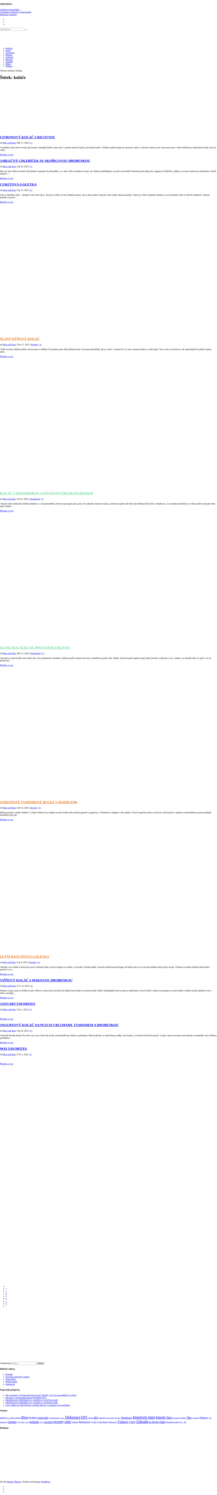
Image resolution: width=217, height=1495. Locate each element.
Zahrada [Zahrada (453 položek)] (142, 1422)
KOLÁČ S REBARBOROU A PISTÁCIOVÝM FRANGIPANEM (46, 493)
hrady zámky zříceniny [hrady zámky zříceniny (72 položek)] (113, 1418)
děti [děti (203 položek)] (96, 1417)
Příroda (9, 55)
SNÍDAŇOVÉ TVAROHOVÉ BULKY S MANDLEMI (38, 802)
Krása (8, 50)
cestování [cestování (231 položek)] (42, 1417)
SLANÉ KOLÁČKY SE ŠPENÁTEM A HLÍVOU (35, 647)
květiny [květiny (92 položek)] (183, 1418)
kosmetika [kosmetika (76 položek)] (176, 1418)
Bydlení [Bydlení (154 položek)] (33, 1417)
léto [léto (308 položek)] (189, 1417)
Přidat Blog (11, 1379)
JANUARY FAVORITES (17, 1003)
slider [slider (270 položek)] (67, 1422)
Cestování (10, 53)
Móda (8, 64)
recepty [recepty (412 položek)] (58, 1422)
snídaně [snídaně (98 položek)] (75, 1422)
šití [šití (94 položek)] (185, 1422)
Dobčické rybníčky (8, 14)
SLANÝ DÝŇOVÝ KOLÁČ (20, 339)
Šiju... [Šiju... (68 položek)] (181, 1422)
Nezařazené (35, 499)
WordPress (45, 1482)
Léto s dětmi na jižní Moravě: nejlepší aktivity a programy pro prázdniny (38, 1405)
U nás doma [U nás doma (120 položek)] (102, 1422)
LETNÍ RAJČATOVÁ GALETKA (24, 956)
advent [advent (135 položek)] (3, 1417)
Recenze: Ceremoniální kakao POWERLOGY (26, 1398)
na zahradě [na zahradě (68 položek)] (195, 1418)
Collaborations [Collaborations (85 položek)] (54, 1418)
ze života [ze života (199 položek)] (154, 1421)
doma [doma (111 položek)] (90, 1418)
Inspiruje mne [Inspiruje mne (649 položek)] (144, 1417)
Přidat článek (11, 1382)
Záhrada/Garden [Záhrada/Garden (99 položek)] (172, 1422)
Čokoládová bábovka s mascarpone (15, 12)
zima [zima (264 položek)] (162, 1422)
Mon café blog (9, 143)
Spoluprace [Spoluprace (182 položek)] (84, 1421)
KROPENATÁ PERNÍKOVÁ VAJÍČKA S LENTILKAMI (32, 1400)
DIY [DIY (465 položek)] (84, 1417)
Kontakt (9, 1374)
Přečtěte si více (6, 155)
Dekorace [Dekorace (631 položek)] (73, 1417)
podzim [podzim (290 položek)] (34, 1422)
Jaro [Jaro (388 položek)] (169, 1417)
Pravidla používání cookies (17, 1377)
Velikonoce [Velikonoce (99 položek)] (112, 1422)
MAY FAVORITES (13, 1048)
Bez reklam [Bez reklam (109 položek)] (16, 1418)
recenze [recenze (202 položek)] (48, 1421)
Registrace (10, 1384)
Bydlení (9, 48)
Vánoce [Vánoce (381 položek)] (122, 1422)
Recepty (9, 59)
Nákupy (9, 66)
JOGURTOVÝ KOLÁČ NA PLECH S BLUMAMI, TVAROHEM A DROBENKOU (59, 1025)
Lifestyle (9, 57)
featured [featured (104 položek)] (101, 1418)
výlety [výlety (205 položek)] (132, 1421)
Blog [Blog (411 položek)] (24, 1417)
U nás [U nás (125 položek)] (93, 1422)
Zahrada (9, 62)
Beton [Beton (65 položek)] (9, 1418)
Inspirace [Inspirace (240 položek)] (126, 1417)
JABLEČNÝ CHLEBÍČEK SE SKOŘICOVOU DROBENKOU (45, 160)
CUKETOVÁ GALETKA (18, 184)
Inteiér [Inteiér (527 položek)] (161, 1417)
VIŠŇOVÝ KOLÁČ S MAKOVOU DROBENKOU (36, 980)
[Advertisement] (83, 107)
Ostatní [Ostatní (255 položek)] (12, 1422)
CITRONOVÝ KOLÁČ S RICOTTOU (27, 137)
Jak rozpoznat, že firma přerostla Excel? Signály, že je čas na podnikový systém (41, 1395)
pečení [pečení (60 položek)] (27, 1422)
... (6, 1291)
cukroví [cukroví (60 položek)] (62, 1418)
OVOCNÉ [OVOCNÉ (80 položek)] (20, 1422)
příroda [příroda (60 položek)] (41, 1422)
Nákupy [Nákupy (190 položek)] (204, 1417)
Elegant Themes (14, 1482)
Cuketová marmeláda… (10, 9)
